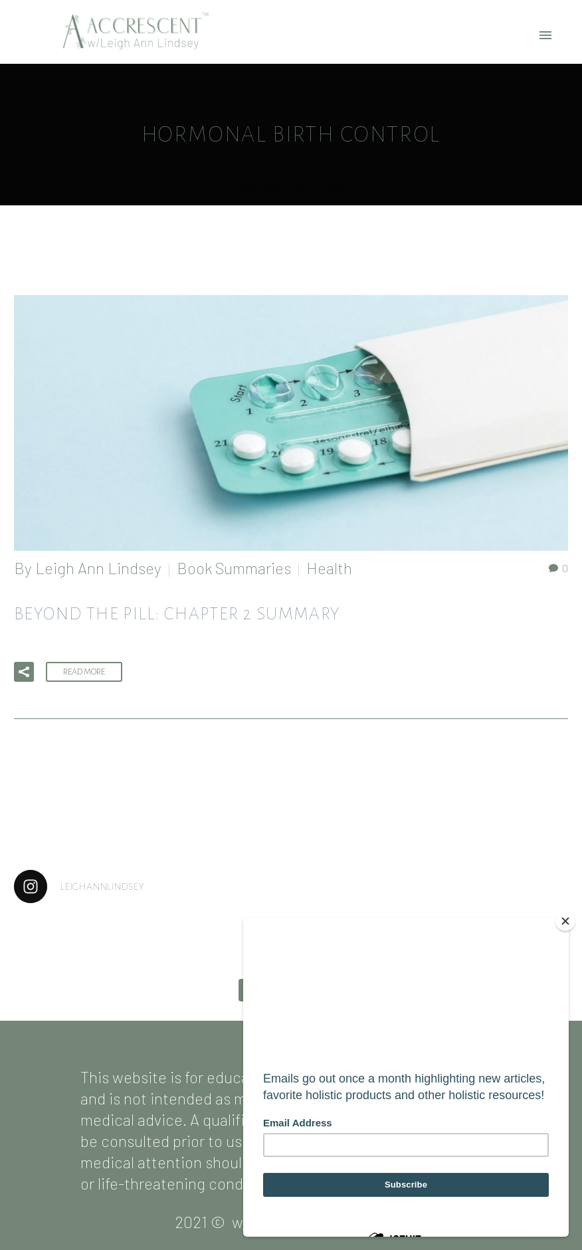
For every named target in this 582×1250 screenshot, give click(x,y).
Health (329, 567)
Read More (84, 672)
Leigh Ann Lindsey (98, 567)
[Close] (565, 921)
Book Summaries (234, 567)
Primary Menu (545, 35)
